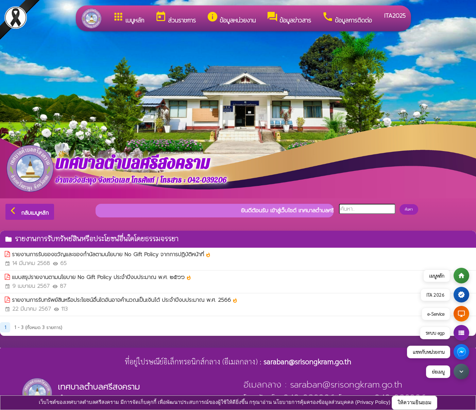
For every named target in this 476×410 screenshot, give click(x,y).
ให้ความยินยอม (414, 402)
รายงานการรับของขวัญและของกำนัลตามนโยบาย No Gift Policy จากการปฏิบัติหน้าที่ (111, 254)
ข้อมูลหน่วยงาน (231, 18)
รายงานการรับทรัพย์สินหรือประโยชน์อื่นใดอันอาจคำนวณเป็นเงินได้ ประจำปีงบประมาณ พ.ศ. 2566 (125, 300)
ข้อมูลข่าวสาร (289, 18)
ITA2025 (394, 15)
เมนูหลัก (128, 18)
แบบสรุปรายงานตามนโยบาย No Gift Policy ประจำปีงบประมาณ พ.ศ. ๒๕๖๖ (101, 277)
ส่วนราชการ (175, 18)
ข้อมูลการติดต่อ (347, 18)
